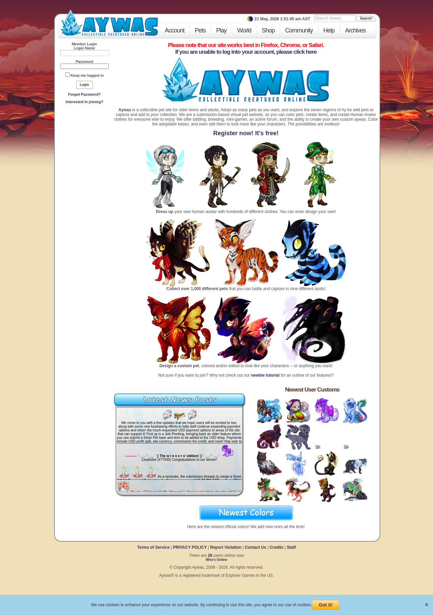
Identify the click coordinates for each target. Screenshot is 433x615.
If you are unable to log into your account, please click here (246, 52)
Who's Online (216, 560)
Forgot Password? (84, 94)
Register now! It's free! (245, 133)
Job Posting (174, 434)
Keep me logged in (87, 75)
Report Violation (225, 547)
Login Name (84, 48)
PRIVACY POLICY (190, 547)
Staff (291, 547)
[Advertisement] (84, 155)
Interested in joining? (84, 102)
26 (210, 555)
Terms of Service (154, 547)
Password (84, 62)
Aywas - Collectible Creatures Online (109, 23)
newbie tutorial (265, 375)
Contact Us (255, 547)
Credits (276, 547)
